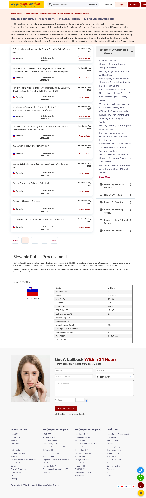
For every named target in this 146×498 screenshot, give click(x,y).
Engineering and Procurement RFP (57, 459)
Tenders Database (114, 459)
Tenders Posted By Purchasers (23, 459)
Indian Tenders (113, 453)
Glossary (110, 469)
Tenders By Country (111, 202)
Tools (109, 475)
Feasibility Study (113, 447)
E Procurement (113, 440)
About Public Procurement (118, 434)
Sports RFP (79, 463)
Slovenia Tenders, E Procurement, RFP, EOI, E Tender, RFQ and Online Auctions (60, 13)
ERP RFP (46, 463)
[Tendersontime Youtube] (122, 486)
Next (54, 240)
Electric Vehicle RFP (51, 453)
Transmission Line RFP (84, 472)
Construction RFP (50, 440)
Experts (14, 456)
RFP (108, 472)
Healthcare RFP (81, 434)
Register (133, 4)
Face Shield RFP (49, 466)
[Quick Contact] (141, 470)
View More (79, 475)
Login (121, 4)
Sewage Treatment (82, 459)
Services (14, 440)
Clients (14, 447)
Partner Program (18, 453)
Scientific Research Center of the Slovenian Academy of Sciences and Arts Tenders (115, 158)
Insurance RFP (81, 440)
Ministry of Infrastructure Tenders (114, 165)
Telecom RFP (80, 466)
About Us (14, 434)
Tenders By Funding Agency (111, 211)
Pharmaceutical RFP (83, 453)
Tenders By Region (111, 194)
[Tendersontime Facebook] (126, 486)
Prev (15, 240)
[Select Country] (115, 376)
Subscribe (15, 443)
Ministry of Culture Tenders (111, 132)
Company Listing (113, 466)
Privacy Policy (17, 472)
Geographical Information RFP (55, 469)
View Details (84, 58)
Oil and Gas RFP (81, 450)
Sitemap (14, 479)
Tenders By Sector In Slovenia (112, 186)
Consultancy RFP (50, 443)
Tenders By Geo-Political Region (114, 221)
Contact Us (15, 437)
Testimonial (15, 450)
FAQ (12, 475)
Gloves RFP (47, 472)
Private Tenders (113, 456)
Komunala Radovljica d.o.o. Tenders (115, 143)
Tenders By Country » (24, 13)
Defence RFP (48, 450)
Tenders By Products (112, 230)
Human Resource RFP (84, 437)
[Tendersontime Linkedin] (118, 486)
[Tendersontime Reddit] (133, 486)
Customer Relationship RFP (54, 447)
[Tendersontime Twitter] (130, 486)
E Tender (110, 443)
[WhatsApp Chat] (141, 478)
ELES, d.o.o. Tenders (108, 60)
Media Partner (17, 463)
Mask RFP (79, 447)
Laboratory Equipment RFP (86, 443)
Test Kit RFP (80, 469)
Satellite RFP (80, 456)
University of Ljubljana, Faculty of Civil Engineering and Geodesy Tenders (114, 96)
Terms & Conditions (19, 469)
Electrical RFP (48, 456)
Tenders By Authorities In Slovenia (114, 51)
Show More (104, 177)
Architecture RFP (50, 437)
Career (13, 466)
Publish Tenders (113, 463)
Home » (13, 13)
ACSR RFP (47, 434)
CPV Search (111, 437)
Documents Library (115, 450)
